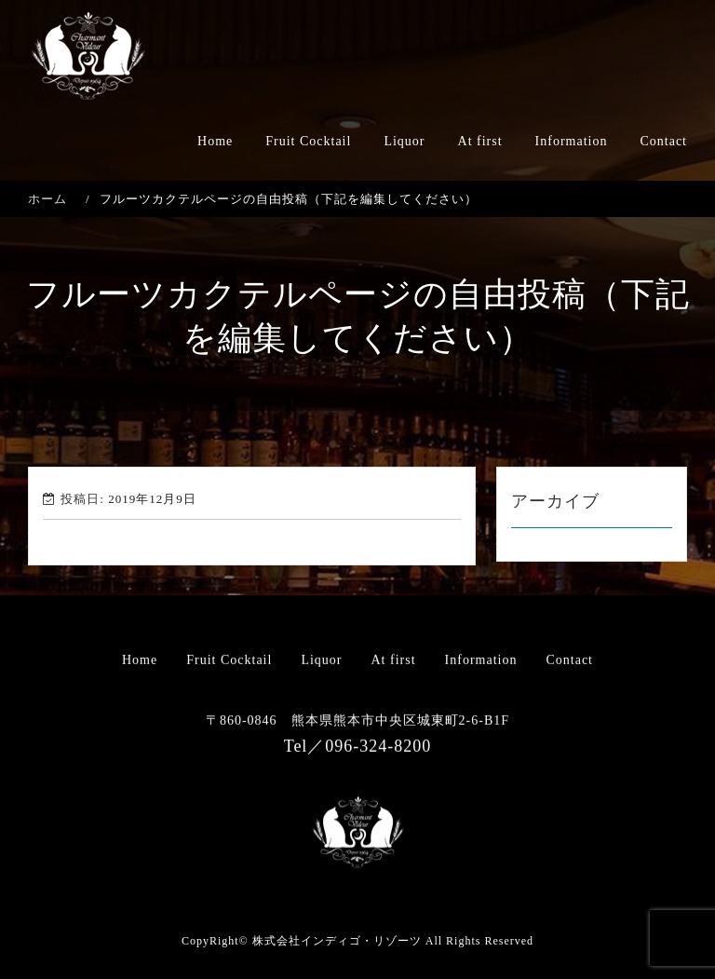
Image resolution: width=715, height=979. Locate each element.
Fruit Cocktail (308, 141)
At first (480, 141)
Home (215, 141)
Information (571, 141)
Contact (663, 141)
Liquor (404, 141)
